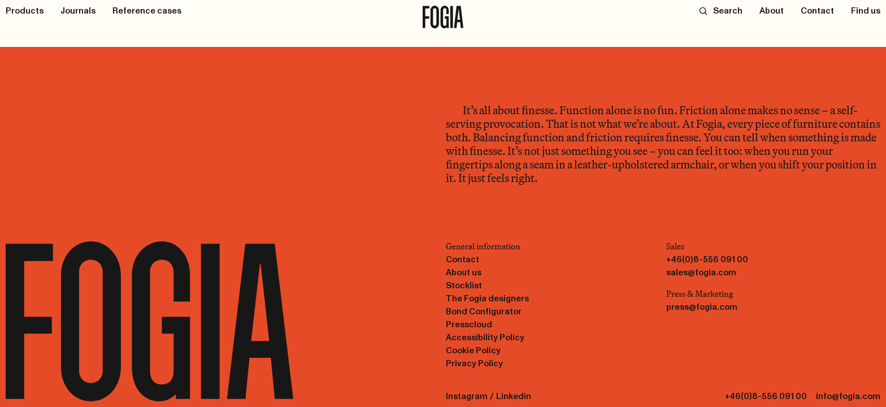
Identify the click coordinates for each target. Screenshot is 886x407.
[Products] (25, 11)
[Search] (720, 11)
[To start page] (443, 17)
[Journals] (77, 11)
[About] (771, 11)
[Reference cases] (146, 11)
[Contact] (817, 11)
